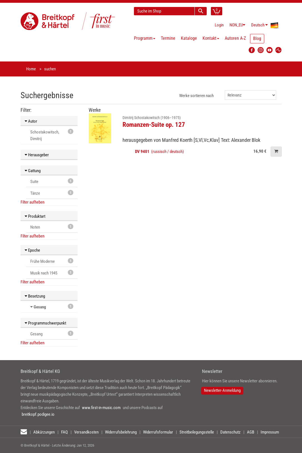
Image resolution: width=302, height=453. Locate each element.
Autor (31, 121)
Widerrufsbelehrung (121, 432)
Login (219, 25)
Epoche (32, 250)
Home (31, 68)
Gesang (40, 307)
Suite (51, 181)
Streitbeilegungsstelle (196, 432)
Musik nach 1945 (51, 273)
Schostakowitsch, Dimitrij (51, 135)
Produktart (35, 216)
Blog (257, 38)
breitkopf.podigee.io (38, 414)
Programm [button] (144, 38)
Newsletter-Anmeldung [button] (222, 390)
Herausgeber (37, 154)
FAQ (64, 432)
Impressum (270, 432)
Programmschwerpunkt (45, 323)
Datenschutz (230, 432)
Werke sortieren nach (196, 95)
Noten (51, 227)
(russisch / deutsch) (159, 151)
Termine (168, 38)
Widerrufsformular (158, 432)
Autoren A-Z (235, 38)
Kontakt (211, 38)
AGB (250, 432)
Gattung (33, 170)
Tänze (51, 193)
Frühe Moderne (51, 261)
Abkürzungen (44, 432)
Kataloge (189, 38)
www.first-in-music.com (101, 407)
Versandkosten (86, 432)
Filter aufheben (32, 202)
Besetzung (35, 296)
